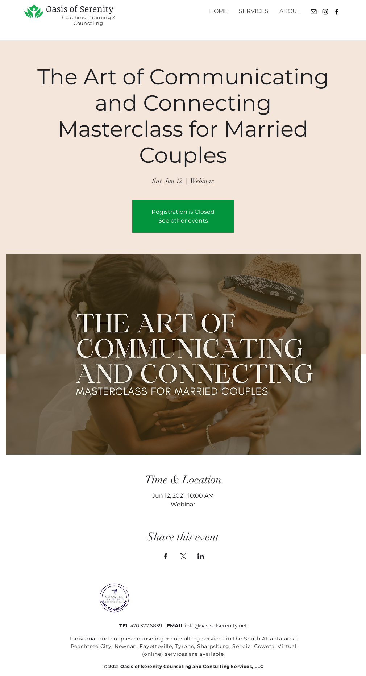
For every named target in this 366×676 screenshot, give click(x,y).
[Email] (313, 12)
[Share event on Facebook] (165, 556)
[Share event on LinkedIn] (200, 556)
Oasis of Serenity (79, 8)
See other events (183, 220)
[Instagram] (325, 12)
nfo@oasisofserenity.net (216, 625)
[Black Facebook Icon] (337, 12)
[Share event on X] (183, 556)
